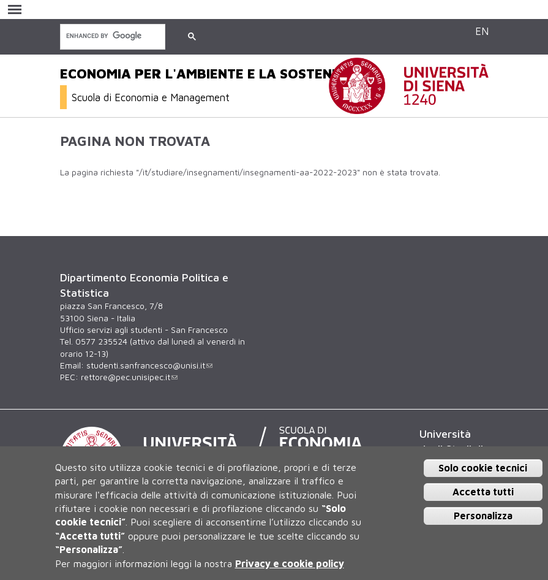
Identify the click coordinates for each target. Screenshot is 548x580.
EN (482, 31)
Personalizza (483, 515)
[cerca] (111, 36)
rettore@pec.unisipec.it (129, 377)
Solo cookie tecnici (482, 467)
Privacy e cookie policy (289, 563)
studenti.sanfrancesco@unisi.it (149, 365)
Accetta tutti (483, 491)
